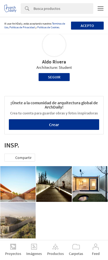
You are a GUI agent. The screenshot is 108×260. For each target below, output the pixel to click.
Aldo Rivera (54, 62)
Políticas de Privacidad (22, 27)
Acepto (87, 25)
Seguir (54, 77)
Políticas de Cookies (48, 27)
